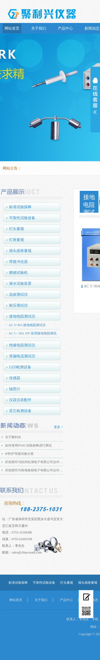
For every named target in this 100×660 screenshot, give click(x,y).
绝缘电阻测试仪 (22, 345)
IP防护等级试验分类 (19, 454)
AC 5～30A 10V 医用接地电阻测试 (33, 333)
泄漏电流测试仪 (22, 356)
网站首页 (12, 28)
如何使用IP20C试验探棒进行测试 (28, 445)
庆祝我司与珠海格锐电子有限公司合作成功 (35, 470)
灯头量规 (16, 229)
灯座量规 (16, 240)
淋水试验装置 (20, 284)
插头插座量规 (20, 251)
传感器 (14, 378)
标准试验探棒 (20, 207)
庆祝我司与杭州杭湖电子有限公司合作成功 (35, 462)
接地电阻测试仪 (22, 316)
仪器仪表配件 (20, 400)
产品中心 (65, 28)
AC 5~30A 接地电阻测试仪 (27, 325)
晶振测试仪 (18, 295)
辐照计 (14, 389)
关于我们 (38, 28)
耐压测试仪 (18, 305)
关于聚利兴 (13, 437)
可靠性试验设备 (22, 218)
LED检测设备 (20, 367)
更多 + (58, 427)
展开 (95, 99)
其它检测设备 (20, 411)
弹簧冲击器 (18, 262)
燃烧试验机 (18, 273)
